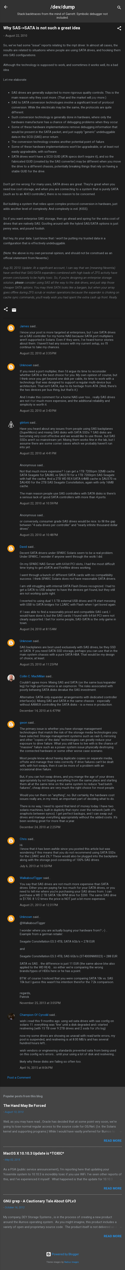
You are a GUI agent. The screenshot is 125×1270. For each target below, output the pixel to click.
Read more (113, 1141)
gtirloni (24, 422)
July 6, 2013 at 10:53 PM (36, 866)
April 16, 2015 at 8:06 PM (36, 1068)
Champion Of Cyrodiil (34, 1015)
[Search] (119, 8)
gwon (23, 722)
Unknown (26, 365)
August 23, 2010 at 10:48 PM (39, 535)
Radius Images (71, 1262)
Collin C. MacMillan (32, 676)
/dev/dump (62, 7)
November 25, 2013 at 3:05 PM (40, 1003)
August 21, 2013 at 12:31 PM (39, 905)
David (23, 547)
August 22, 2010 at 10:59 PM (39, 503)
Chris (23, 839)
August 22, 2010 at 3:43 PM (38, 411)
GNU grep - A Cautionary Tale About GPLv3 (39, 1201)
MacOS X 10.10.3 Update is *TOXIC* (33, 1153)
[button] (119, 29)
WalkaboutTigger (31, 878)
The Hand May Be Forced (24, 1105)
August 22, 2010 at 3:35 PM (38, 353)
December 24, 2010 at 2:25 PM (40, 827)
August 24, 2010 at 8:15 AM (38, 629)
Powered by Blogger (62, 1254)
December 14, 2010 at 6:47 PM (40, 711)
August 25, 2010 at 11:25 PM (39, 664)
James (24, 326)
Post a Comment (19, 1077)
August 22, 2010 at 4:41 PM (38, 453)
